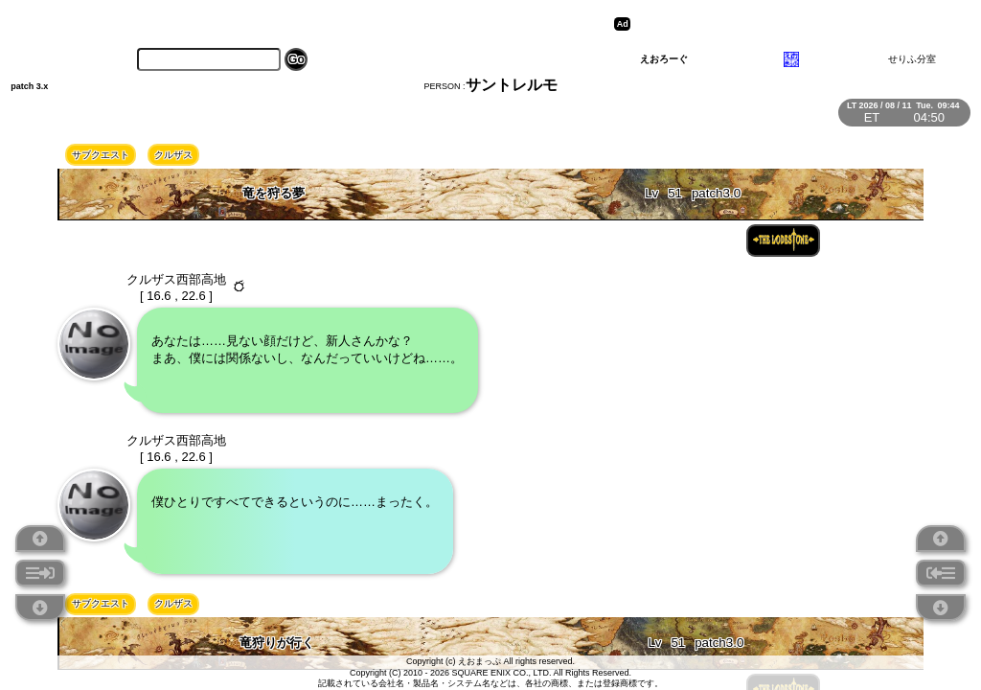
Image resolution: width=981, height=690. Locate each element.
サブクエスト (100, 155)
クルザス (173, 155)
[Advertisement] (783, 24)
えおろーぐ (664, 59)
